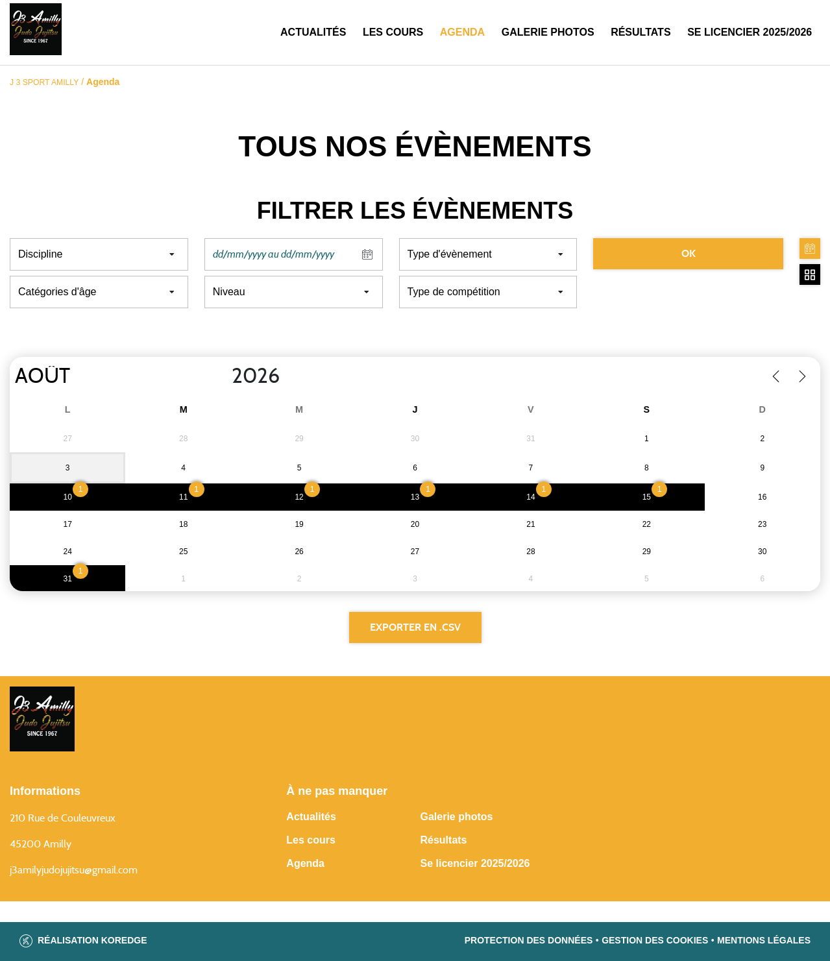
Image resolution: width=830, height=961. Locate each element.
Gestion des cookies (655, 940)
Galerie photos (548, 32)
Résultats (640, 32)
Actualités (313, 32)
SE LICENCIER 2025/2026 (749, 32)
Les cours (393, 32)
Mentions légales (764, 940)
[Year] (221, 376)
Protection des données (529, 940)
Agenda (462, 32)
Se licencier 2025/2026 (475, 863)
